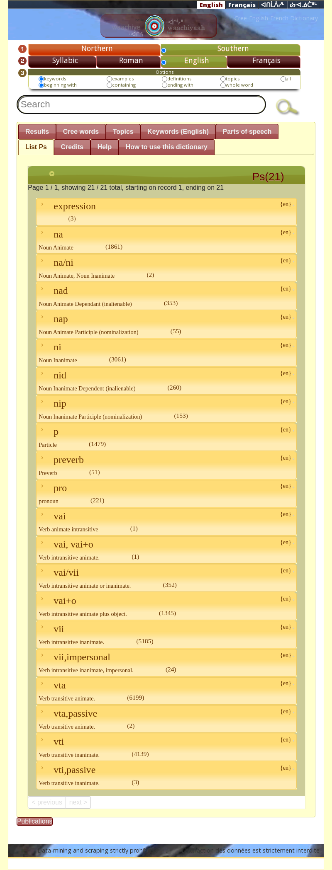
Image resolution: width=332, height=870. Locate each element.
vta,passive (166, 719)
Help (105, 146)
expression (166, 211)
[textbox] (141, 104)
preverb (166, 465)
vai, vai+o (166, 550)
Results (37, 131)
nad (166, 296)
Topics (123, 131)
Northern (97, 48)
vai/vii (166, 578)
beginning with (60, 85)
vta (166, 691)
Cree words (81, 131)
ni (166, 353)
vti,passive (166, 775)
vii (166, 634)
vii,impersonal (166, 663)
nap (166, 324)
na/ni (166, 268)
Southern (233, 48)
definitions (179, 78)
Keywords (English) (178, 131)
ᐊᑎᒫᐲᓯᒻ (272, 5)
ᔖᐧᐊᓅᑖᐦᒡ (303, 5)
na (166, 240)
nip (166, 409)
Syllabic (65, 60)
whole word (239, 85)
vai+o (166, 606)
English (211, 4)
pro (166, 493)
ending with (180, 85)
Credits (72, 146)
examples (123, 78)
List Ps (36, 146)
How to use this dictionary (167, 146)
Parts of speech (247, 131)
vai (166, 522)
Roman (131, 60)
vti (166, 747)
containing (124, 85)
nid (166, 381)
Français (242, 4)
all (288, 78)
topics (232, 78)
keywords (55, 78)
